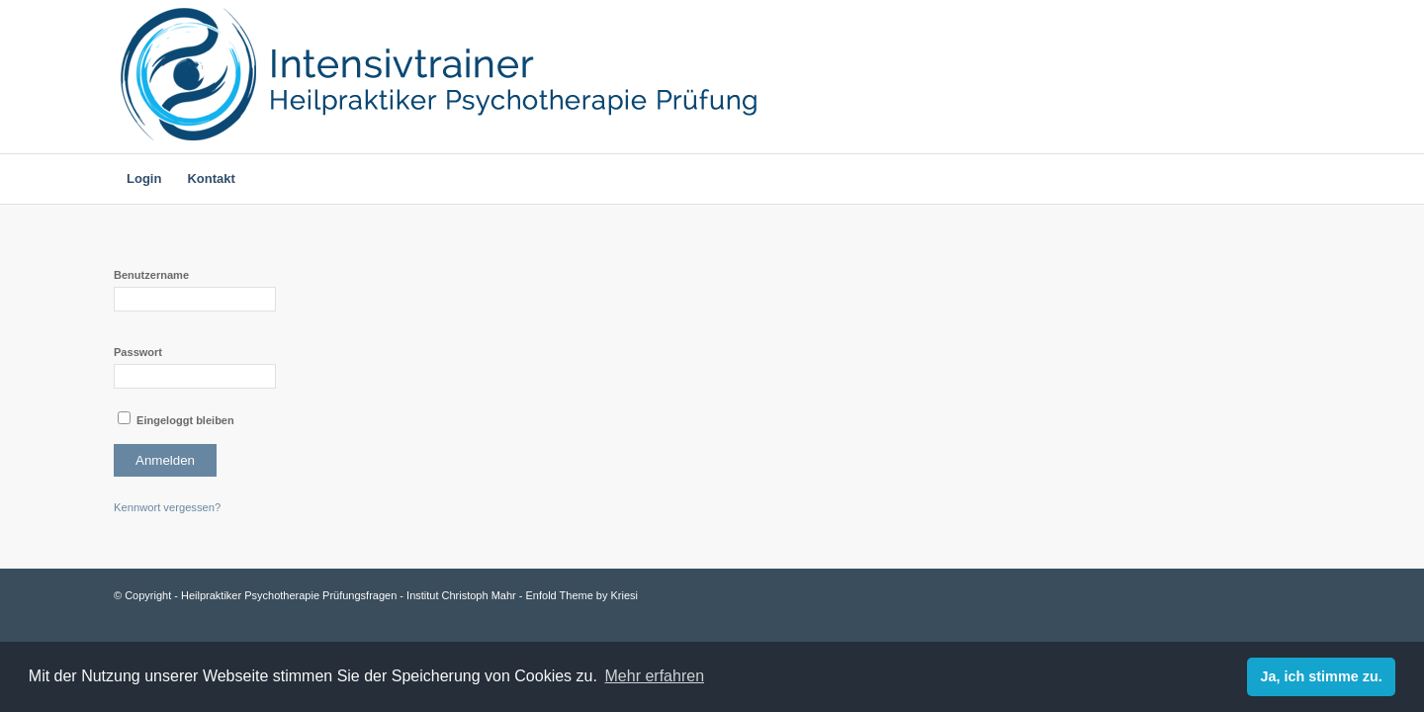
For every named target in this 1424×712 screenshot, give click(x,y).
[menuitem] (144, 179)
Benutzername (151, 275)
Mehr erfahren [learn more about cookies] (655, 676)
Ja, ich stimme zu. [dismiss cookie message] (1321, 676)
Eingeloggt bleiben (176, 418)
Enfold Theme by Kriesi (582, 595)
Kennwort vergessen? (167, 507)
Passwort (138, 352)
